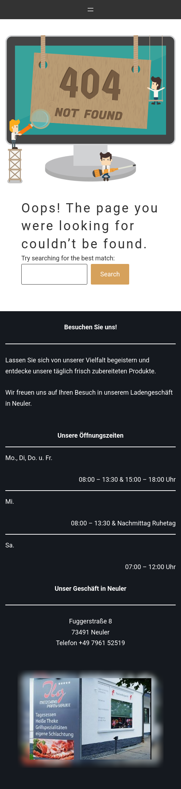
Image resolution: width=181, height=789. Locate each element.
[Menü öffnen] (90, 9)
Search (110, 274)
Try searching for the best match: (68, 258)
